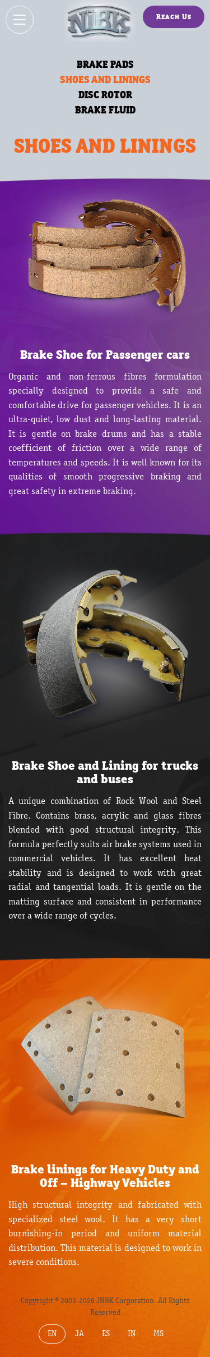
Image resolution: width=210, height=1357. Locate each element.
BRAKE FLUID (105, 109)
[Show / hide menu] (20, 20)
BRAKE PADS (105, 64)
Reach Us (174, 16)
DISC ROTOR (105, 94)
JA (79, 1333)
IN (132, 1333)
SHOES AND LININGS (105, 79)
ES (106, 1333)
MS (158, 1333)
